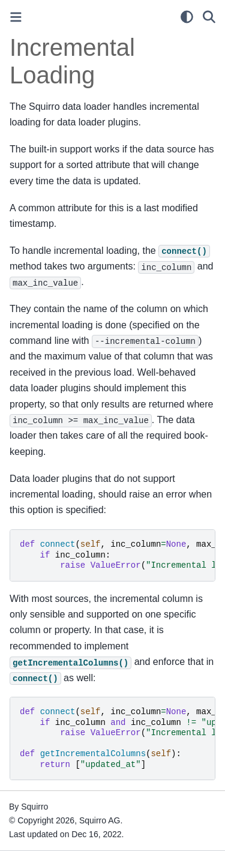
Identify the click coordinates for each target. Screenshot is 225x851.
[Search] (209, 17)
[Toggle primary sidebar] (16, 17)
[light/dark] (187, 17)
